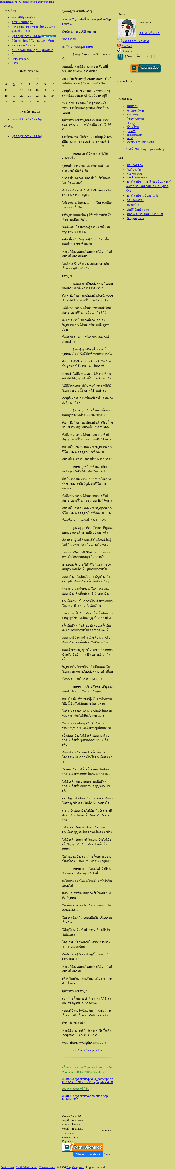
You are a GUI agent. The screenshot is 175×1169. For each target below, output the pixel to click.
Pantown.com (47, 1167)
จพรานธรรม (135, 119)
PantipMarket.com (26, 1167)
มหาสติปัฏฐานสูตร (23, 17)
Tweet (107, 1154)
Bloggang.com (135, 218)
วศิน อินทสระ (135, 200)
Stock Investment (137, 177)
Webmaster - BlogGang (140, 141)
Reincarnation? (20, 58)
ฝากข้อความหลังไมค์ (136, 41)
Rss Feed (127, 46)
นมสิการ (132, 106)
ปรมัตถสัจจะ (135, 165)
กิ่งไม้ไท (133, 127)
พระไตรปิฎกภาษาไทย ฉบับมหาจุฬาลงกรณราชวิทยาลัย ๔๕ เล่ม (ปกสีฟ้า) (149, 186)
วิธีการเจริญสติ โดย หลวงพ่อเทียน (33, 40)
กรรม (15, 63)
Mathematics (134, 173)
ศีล (13, 54)
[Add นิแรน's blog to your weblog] (145, 149)
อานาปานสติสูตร (22, 22)
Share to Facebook (88, 1154)
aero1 (130, 138)
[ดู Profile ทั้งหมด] (149, 33)
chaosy (131, 123)
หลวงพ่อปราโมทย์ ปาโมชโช (145, 214)
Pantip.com (7, 1167)
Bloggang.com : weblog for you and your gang (27, 1)
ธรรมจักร (133, 205)
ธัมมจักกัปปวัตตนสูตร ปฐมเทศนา (32, 50)
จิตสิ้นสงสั (134, 169)
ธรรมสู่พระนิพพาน (23, 45)
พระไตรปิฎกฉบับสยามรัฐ (142, 195)
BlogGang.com (75, 1167)
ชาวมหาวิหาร (135, 110)
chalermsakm (134, 134)
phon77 (131, 131)
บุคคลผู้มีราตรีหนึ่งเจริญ (27, 36)
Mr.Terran (133, 114)
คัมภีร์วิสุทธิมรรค (138, 209)
